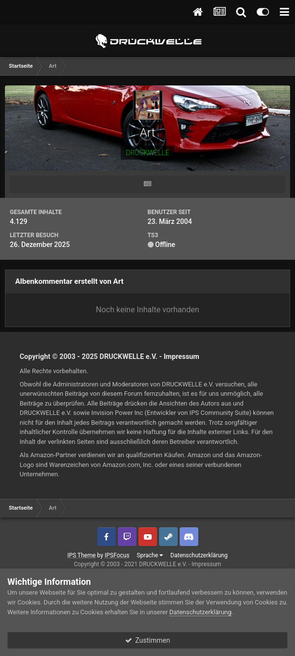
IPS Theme (81, 555)
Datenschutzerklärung (199, 555)
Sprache (150, 555)
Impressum (181, 356)
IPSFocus (117, 555)
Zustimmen (147, 640)
